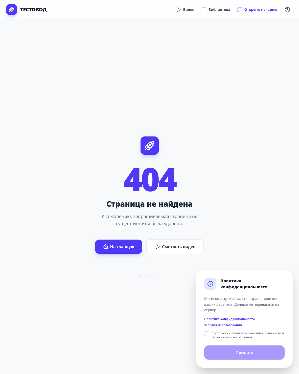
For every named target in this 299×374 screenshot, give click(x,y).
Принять (245, 352)
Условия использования (223, 325)
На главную (118, 246)
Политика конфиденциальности (229, 319)
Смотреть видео (175, 246)
